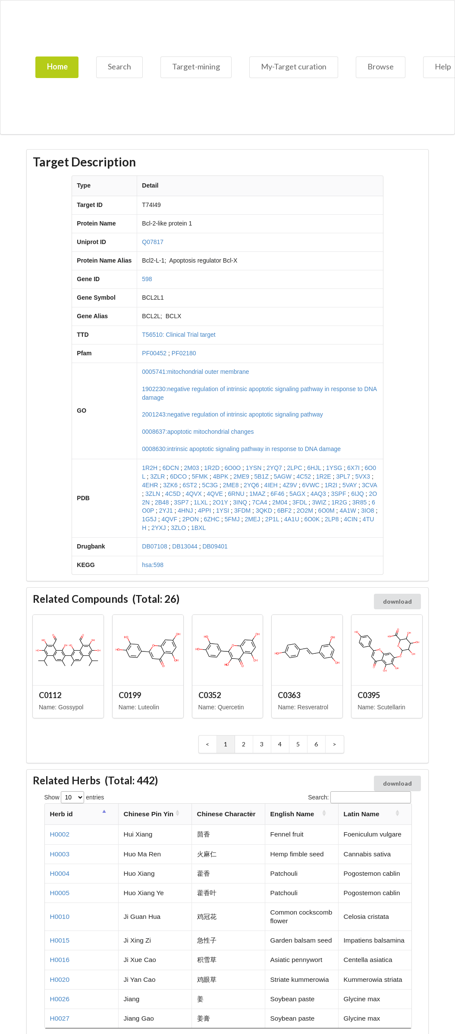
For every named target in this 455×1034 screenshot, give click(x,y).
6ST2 (189, 485)
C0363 (289, 695)
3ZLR (157, 476)
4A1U (291, 519)
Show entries (74, 797)
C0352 (209, 695)
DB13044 (184, 546)
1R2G (340, 502)
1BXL (198, 527)
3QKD (264, 510)
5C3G (210, 485)
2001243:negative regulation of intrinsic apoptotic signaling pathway (232, 414)
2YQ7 (274, 467)
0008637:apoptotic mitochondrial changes (198, 431)
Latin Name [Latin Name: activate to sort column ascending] (362, 814)
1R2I (331, 485)
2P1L (272, 519)
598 (147, 279)
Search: (359, 797)
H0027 (59, 1018)
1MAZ (257, 493)
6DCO (178, 476)
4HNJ (185, 510)
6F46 (277, 493)
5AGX (297, 493)
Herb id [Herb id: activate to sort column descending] (61, 814)
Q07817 (152, 241)
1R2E (323, 476)
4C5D (173, 493)
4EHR (150, 485)
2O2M (305, 510)
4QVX (193, 493)
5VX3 (362, 476)
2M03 (191, 467)
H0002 (59, 834)
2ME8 (231, 485)
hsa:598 (152, 564)
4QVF (169, 519)
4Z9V (289, 485)
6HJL (314, 467)
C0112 (50, 695)
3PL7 (343, 476)
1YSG (334, 467)
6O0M (326, 510)
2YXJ (158, 527)
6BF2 (284, 510)
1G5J (149, 519)
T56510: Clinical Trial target (178, 334)
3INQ (240, 502)
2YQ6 (251, 485)
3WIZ (319, 502)
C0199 (130, 695)
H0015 (59, 940)
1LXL (200, 502)
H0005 (59, 892)
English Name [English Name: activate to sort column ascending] (292, 814)
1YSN (254, 467)
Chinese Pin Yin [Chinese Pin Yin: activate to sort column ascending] (148, 814)
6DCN (171, 467)
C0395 (369, 695)
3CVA (369, 485)
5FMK (200, 476)
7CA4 (259, 502)
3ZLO (178, 527)
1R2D (212, 467)
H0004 (59, 873)
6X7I (353, 467)
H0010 (59, 916)
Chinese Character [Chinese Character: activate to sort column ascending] (226, 814)
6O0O (233, 467)
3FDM (242, 510)
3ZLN (152, 493)
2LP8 (332, 519)
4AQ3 (318, 493)
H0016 (59, 959)
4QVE (215, 493)
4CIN (351, 519)
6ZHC (212, 519)
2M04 (279, 502)
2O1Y (220, 502)
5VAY (349, 485)
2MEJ (252, 519)
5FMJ (232, 519)
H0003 (59, 854)
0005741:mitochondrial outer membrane (195, 371)
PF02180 (184, 353)
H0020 (59, 979)
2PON (190, 519)
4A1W (347, 510)
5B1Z (261, 476)
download (397, 601)
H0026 (59, 999)
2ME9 (241, 476)
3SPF (338, 493)
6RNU (236, 493)
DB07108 (154, 546)
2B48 (162, 502)
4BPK (221, 476)
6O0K (312, 519)
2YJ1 (166, 510)
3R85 (359, 502)
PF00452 (154, 353)
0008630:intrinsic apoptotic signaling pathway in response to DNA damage (241, 448)
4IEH (271, 485)
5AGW (283, 476)
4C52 (304, 476)
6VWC (311, 485)
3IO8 (367, 510)
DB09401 (214, 546)
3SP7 (181, 502)
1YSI (222, 510)
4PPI (204, 510)
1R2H (149, 467)
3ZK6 (170, 485)
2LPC (294, 467)
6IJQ (357, 493)
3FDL (299, 502)
